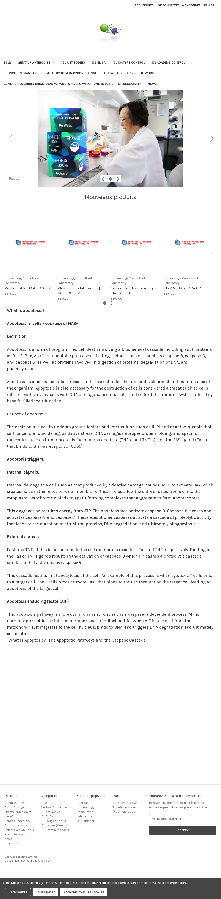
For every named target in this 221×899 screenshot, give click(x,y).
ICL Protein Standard (20, 73)
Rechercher (144, 5)
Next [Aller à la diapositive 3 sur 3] (211, 152)
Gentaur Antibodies (36, 62)
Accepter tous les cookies (83, 892)
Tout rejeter (45, 892)
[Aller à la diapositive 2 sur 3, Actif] (110, 206)
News (152, 84)
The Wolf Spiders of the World (129, 73)
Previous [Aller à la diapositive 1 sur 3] (9, 152)
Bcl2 (7, 62)
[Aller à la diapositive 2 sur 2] (111, 330)
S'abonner (193, 5)
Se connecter (169, 5)
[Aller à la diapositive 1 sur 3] (103, 206)
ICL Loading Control (168, 62)
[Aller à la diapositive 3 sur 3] (117, 206)
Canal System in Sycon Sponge (71, 73)
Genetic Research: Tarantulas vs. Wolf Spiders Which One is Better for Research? (72, 84)
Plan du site (13, 871)
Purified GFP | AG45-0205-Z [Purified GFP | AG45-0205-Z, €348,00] (28, 315)
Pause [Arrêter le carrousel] (14, 206)
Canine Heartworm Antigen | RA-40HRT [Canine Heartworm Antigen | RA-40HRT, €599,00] (134, 318)
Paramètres (17, 892)
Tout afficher (85, 848)
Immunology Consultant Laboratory (85, 839)
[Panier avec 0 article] (209, 5)
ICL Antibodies (73, 62)
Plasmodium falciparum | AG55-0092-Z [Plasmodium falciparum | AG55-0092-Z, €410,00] (79, 318)
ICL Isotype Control (128, 62)
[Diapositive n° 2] (110, 152)
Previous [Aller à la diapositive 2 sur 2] (5, 279)
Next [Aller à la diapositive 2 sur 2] (211, 279)
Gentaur (82, 830)
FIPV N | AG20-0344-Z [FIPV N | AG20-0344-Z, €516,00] (182, 315)
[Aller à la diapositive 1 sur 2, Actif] (104, 330)
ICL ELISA (99, 62)
